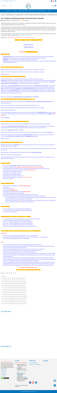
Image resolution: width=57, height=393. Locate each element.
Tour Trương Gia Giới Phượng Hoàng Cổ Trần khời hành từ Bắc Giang (14, 287)
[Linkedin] (9, 273)
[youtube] (33, 382)
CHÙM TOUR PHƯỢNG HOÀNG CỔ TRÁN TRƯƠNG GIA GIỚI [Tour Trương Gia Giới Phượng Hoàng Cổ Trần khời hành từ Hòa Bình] (35, 14)
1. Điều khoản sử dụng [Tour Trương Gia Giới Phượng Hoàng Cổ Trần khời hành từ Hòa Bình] (33, 362)
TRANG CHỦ (8, 10)
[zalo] (36, 382)
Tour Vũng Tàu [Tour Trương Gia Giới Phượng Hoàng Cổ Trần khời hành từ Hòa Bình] (3, 371)
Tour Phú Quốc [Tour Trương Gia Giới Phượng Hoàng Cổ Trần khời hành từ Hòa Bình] (3, 373)
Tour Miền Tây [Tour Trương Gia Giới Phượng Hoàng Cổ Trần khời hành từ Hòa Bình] (3, 374)
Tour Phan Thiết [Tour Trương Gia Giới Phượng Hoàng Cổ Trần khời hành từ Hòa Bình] (3, 370)
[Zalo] (16, 273)
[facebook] (30, 382)
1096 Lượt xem (16, 20)
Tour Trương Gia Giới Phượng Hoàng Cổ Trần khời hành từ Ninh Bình (14, 301)
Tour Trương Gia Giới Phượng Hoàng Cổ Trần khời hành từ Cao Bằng (14, 294)
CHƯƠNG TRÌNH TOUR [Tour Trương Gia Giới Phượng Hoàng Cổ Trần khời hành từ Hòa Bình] (10, 14)
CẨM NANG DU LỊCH (42, 10)
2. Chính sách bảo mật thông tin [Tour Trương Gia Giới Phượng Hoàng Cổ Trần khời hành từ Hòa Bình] (34, 364)
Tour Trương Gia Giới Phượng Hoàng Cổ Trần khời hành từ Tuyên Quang (14, 296)
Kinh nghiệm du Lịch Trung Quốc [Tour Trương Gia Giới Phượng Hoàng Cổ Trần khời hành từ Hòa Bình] (25, 35)
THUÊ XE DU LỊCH (32, 10)
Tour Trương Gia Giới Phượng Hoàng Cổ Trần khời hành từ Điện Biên (14, 281)
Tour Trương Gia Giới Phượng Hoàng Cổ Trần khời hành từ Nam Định (14, 303)
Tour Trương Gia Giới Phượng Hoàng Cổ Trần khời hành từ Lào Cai (13, 285)
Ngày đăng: (3, 20)
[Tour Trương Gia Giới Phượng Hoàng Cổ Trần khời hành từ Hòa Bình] (28, 6)
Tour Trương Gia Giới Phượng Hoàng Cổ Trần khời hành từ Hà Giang (14, 298)
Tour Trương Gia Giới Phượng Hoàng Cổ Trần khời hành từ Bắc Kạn (14, 292)
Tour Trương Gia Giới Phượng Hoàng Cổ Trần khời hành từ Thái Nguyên (14, 290)
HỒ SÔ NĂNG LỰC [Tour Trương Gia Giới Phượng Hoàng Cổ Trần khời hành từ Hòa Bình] (6, 346)
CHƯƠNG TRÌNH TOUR (23, 10)
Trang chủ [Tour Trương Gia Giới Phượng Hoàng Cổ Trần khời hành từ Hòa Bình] (2, 14)
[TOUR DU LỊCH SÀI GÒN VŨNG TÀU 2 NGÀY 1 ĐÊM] (22, 373)
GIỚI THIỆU (15, 10)
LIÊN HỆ (49, 10)
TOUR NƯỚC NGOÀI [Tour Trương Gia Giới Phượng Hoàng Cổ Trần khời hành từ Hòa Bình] (19, 14)
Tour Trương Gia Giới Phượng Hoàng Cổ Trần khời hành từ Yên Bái (13, 278)
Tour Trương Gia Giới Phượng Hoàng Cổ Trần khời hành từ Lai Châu (14, 283)
